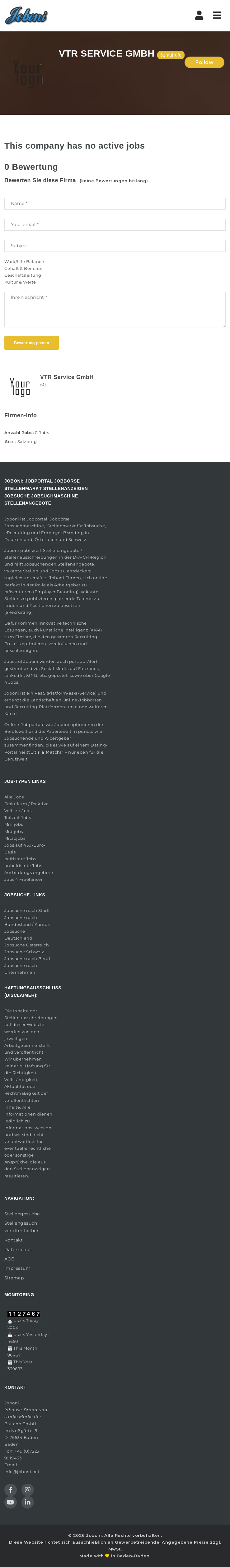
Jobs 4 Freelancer (23, 879)
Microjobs (15, 838)
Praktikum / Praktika (26, 803)
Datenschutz (19, 1249)
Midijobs (13, 831)
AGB (9, 1259)
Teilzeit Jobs (17, 817)
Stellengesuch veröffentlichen (22, 1226)
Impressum (17, 1268)
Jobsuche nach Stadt (27, 910)
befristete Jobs (20, 858)
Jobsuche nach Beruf (27, 958)
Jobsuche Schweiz (24, 951)
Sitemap (14, 1278)
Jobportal (37, 518)
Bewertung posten (31, 342)
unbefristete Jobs (23, 865)
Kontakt (13, 1240)
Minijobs (13, 824)
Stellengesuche (22, 1214)
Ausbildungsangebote (28, 872)
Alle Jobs (14, 796)
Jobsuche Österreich (26, 944)
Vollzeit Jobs (18, 810)
